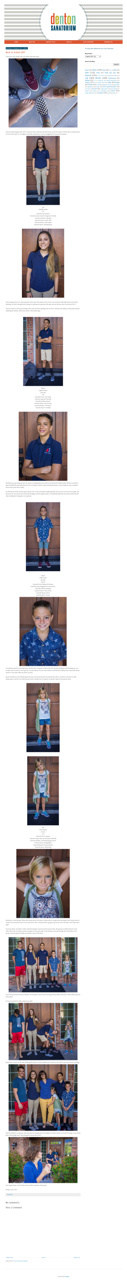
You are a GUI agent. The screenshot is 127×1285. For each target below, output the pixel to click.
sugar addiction (89, 93)
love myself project (109, 87)
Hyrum (88, 75)
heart (97, 87)
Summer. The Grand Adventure (107, 80)
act (95, 82)
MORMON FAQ (108, 42)
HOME (16, 42)
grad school (107, 84)
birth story (101, 82)
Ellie (115, 70)
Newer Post (9, 1257)
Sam (95, 80)
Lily (86, 78)
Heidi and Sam (110, 73)
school (112, 91)
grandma (116, 84)
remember (103, 91)
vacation (100, 93)
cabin (109, 82)
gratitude (90, 87)
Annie (87, 70)
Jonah (109, 75)
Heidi (98, 73)
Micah (98, 78)
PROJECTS (69, 42)
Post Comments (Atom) (21, 1261)
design (117, 82)
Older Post (77, 1257)
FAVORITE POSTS (50, 42)
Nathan (87, 80)
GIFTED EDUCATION (88, 42)
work (108, 93)
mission (94, 89)
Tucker (87, 82)
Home (43, 1257)
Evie (87, 73)
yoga (114, 93)
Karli (115, 75)
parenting (114, 89)
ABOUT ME (32, 42)
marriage (87, 89)
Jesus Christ (101, 75)
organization (104, 89)
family (90, 85)
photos (87, 91)
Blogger (67, 1276)
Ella (110, 70)
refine (95, 91)
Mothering (112, 78)
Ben (94, 70)
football (98, 84)
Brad (104, 70)
